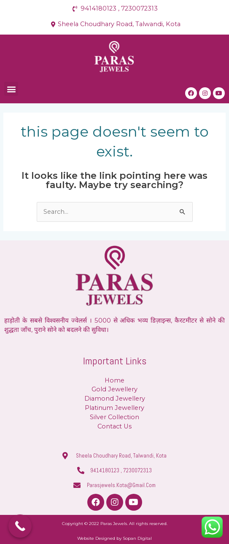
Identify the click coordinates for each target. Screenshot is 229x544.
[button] (11, 89)
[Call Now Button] (20, 526)
